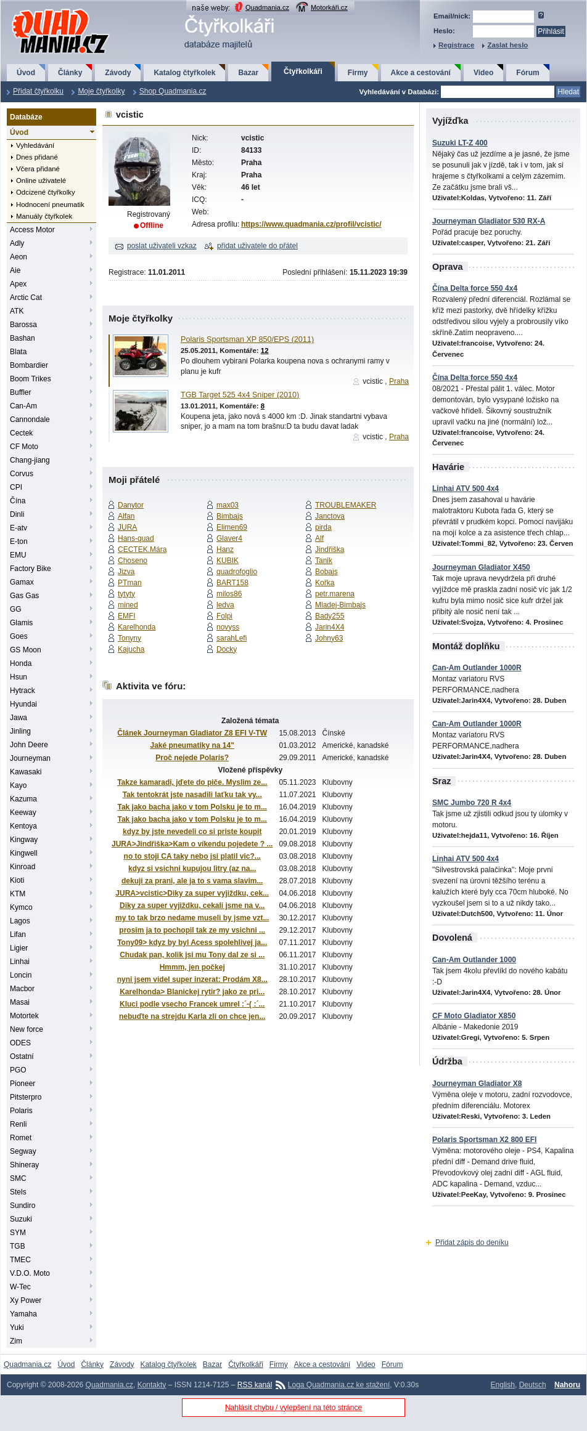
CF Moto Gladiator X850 (473, 1015)
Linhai (20, 961)
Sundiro (22, 1205)
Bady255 (329, 616)
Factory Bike (30, 568)
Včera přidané (38, 168)
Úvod (26, 72)
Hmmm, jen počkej (192, 967)
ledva (225, 605)
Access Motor (32, 229)
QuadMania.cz (45, 9)
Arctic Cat (26, 297)
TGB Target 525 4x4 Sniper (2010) (240, 395)
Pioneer (22, 1083)
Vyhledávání (35, 145)
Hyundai (23, 704)
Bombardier (29, 365)
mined (128, 605)
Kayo (18, 785)
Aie (15, 270)
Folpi (224, 616)
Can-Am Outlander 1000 (474, 959)
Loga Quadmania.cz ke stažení (339, 1384)
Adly (17, 243)
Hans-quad (136, 538)
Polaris (21, 1110)
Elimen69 (231, 527)
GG (16, 609)
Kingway (24, 839)
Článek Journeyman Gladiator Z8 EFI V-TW (192, 733)
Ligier (19, 948)
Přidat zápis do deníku (472, 1242)
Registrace (456, 45)
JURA (127, 527)
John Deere (29, 744)
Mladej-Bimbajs (340, 605)
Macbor (22, 988)
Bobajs (326, 571)
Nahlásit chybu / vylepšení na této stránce (293, 1407)
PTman (130, 582)
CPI (16, 487)
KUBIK (227, 560)
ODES (20, 1043)
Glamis (21, 622)
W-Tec (20, 1287)
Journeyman (30, 758)
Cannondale (30, 419)
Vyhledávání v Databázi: (399, 91)
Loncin (20, 975)
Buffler (20, 392)
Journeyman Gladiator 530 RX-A (488, 221)
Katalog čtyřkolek (184, 72)
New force (26, 1029)
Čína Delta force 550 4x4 (474, 288)
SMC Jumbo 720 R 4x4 (471, 802)
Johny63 (329, 638)
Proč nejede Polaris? (192, 757)
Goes (19, 636)
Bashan (22, 338)
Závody (118, 72)
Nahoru (567, 1384)
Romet (20, 1137)
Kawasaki (25, 772)
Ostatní (22, 1056)
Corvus (21, 473)
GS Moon (25, 650)
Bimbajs (229, 516)
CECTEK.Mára (142, 549)
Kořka (324, 582)
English (503, 1384)
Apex (18, 284)
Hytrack (22, 690)
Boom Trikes (30, 379)
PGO (18, 1070)
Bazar (248, 72)
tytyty (126, 594)
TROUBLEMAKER (345, 505)
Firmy (358, 72)
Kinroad (22, 866)
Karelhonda (136, 627)
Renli (18, 1124)
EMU (18, 555)
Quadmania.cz (267, 7)
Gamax (22, 582)
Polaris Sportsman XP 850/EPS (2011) (247, 339)
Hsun (18, 677)
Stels (18, 1192)
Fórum (527, 72)
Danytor (131, 505)
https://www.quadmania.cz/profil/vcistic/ (311, 224)
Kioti (17, 880)
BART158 (232, 582)
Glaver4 (229, 538)
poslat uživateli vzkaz (162, 245)
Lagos (20, 921)
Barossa (23, 324)
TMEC (20, 1259)
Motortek (24, 1015)
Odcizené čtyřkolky (45, 192)
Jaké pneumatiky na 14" (192, 745)
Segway (23, 1151)
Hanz (225, 549)
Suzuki (21, 1219)
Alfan (126, 516)
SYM (18, 1232)
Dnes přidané (37, 157)
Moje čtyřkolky (101, 91)
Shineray (24, 1165)
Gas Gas (24, 595)
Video (483, 72)
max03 (227, 505)
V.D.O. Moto (30, 1273)
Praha (399, 381)
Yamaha (23, 1314)
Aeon (18, 257)
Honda (20, 663)
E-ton (19, 541)
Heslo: (444, 30)
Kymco (21, 907)
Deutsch (532, 1384)
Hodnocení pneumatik (50, 204)
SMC (18, 1178)
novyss (227, 627)
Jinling (20, 731)
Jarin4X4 (329, 627)
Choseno (132, 560)
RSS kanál (255, 1384)
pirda (323, 527)
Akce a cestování (421, 72)
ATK (16, 311)
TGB (17, 1246)
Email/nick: (451, 16)
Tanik (323, 560)
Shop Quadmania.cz (173, 91)
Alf (319, 538)
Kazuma (23, 799)
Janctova (330, 516)
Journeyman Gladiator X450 (481, 567)
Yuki (17, 1327)
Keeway (23, 812)
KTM (17, 894)
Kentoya (23, 826)
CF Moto (24, 446)
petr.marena (335, 594)
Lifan (18, 934)
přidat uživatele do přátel (257, 245)
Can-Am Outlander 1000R (477, 667)
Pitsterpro (25, 1097)
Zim (16, 1341)
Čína (17, 501)
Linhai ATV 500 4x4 (465, 488)
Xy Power (25, 1300)
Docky (226, 649)
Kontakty (152, 1384)
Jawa (18, 717)
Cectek (21, 433)
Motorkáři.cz (329, 7)
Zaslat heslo (507, 45)
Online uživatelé (41, 180)
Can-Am (23, 406)
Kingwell (24, 853)
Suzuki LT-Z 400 (460, 143)
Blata (18, 351)
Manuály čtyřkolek (44, 216)
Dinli (17, 514)
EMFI (127, 616)
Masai (20, 1002)
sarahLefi (231, 638)
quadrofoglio (236, 571)
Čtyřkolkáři (303, 71)
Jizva (126, 571)
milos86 (229, 594)
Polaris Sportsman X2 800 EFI (484, 1139)
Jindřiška (329, 549)
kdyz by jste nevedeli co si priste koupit (192, 831)
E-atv (18, 528)
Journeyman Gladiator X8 (477, 1083)
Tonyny (129, 638)
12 (265, 350)
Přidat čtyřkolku (38, 91)
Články (70, 72)
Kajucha (131, 649)
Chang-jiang (30, 460)
